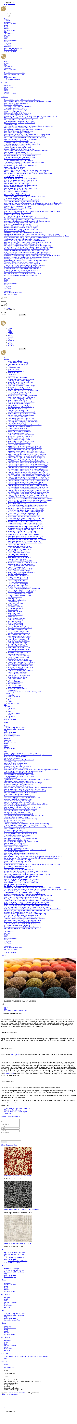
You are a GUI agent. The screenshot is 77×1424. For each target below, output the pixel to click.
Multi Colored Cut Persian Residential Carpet (21, 434)
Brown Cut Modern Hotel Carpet (17, 559)
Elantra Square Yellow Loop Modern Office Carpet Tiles (24, 520)
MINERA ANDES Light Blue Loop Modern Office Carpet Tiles (26, 453)
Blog (5, 32)
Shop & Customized (10, 51)
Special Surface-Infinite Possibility (14, 73)
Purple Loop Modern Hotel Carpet (18, 646)
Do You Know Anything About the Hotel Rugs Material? (20, 155)
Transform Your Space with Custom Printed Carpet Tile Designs (22, 270)
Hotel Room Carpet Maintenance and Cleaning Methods (20, 185)
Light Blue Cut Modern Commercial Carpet (20, 670)
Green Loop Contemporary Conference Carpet (21, 402)
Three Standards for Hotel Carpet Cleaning (16, 141)
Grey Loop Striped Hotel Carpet (17, 574)
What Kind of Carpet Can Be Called (14, 108)
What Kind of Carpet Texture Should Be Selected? (18, 106)
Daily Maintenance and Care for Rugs (15, 231)
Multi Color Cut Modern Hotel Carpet (19, 656)
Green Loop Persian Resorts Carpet (18, 433)
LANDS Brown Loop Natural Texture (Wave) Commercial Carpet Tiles (28, 475)
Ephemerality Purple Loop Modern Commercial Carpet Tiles (25, 526)
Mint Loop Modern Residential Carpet (19, 380)
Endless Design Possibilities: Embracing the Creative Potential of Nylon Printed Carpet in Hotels (32, 255)
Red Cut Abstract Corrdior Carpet (17, 644)
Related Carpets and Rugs (9, 1147)
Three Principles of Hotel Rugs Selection (16, 164)
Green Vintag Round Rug (15, 623)
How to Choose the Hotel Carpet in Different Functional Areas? (22, 154)
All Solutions (4, 97)
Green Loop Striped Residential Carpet (19, 443)
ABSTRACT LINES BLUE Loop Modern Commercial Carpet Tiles (27, 502)
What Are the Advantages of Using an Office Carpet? (19, 123)
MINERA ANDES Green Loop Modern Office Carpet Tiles (25, 448)
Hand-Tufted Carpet (14, 372)
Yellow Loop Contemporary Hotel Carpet (20, 398)
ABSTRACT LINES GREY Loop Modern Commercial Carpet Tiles (27, 505)
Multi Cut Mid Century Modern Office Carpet (21, 397)
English (10, 328)
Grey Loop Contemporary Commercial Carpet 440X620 (24, 588)
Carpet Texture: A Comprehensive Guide (16, 103)
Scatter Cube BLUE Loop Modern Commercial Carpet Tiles (25, 536)
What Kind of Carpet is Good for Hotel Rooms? (18, 182)
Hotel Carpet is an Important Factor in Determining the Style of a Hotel (25, 137)
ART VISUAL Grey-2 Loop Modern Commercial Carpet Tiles (26, 510)
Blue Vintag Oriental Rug (15, 624)
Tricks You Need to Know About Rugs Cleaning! (18, 160)
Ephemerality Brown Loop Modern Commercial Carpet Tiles (25, 525)
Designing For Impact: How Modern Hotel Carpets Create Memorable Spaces (26, 257)
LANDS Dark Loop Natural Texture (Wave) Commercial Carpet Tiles (28, 485)
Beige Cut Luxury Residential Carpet (18, 639)
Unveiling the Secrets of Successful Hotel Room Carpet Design (22, 273)
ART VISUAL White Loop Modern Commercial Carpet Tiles (25, 511)
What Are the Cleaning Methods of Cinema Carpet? (19, 121)
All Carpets (4, 82)
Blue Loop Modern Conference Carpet (19, 546)
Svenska (10, 344)
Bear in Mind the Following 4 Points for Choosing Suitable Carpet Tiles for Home (28, 134)
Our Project (7, 45)
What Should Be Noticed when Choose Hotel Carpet (19, 157)
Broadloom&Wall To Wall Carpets (14, 74)
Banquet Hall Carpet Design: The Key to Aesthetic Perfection (22, 100)
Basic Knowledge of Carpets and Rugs (15, 110)
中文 (9, 330)
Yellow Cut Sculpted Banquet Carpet (18, 575)
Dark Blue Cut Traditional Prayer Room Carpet (21, 662)
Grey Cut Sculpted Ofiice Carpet (17, 544)
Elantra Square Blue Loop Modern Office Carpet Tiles (23, 513)
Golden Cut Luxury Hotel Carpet (17, 672)
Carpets (6, 19)
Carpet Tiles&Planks (10, 77)
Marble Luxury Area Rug (15, 619)
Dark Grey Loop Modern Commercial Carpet (21, 415)
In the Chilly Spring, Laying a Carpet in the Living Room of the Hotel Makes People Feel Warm (32, 211)
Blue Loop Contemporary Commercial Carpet (21, 418)
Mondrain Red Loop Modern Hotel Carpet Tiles (22, 531)
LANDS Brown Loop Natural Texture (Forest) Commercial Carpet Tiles (29, 474)
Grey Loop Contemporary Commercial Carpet (21, 412)
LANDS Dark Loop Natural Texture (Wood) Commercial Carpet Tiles (28, 487)
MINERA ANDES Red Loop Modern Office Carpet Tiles (24, 449)
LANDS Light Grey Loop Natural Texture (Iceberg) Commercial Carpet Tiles (30, 498)
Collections (11, 376)
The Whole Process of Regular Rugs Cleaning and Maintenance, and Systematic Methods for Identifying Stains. (36, 236)
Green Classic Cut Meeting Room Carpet (20, 628)
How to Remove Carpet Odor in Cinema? (16, 114)
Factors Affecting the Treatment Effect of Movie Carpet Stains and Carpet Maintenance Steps (31, 116)
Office (6, 25)
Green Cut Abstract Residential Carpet (19, 570)
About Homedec (9, 33)
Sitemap (3, 1396)
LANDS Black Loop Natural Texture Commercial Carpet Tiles (26, 461)
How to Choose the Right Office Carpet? (16, 152)
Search (23, 315)
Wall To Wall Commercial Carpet (17, 688)
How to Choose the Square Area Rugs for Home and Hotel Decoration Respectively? (28, 173)
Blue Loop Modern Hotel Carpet (17, 408)
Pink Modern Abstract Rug (15, 608)
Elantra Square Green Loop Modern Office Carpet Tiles (24, 515)
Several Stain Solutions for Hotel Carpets (16, 186)
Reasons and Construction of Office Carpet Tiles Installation (21, 226)
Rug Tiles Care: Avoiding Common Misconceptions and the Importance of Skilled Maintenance (32, 234)
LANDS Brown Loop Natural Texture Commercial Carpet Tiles (26, 472)
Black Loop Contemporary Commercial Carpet (21, 385)
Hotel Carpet (11, 680)
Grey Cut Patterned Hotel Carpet (17, 416)
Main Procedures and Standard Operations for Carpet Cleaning (22, 244)
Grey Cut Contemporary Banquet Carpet (19, 587)
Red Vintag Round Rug (14, 621)
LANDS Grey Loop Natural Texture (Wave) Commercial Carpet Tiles (28, 495)
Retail (6, 27)
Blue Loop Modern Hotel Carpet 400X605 (20, 569)
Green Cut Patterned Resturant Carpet (19, 552)
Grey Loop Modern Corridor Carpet (18, 657)
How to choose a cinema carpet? (13, 209)
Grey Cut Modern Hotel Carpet (17, 669)
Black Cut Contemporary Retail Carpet (19, 636)
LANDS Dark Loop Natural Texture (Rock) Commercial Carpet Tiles (28, 482)
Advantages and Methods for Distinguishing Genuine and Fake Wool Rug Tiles (27, 221)
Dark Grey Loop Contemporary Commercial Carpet (23, 421)
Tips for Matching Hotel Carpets (13, 177)
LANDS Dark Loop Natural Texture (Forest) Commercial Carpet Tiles (28, 479)
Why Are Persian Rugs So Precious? (14, 193)
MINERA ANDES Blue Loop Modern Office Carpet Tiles (25, 446)
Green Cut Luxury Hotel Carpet (17, 674)
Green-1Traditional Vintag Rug (17, 626)
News (6, 41)
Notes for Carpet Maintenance (13, 105)
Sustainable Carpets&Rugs (12, 79)
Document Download (10, 50)
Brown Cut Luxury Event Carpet (17, 567)
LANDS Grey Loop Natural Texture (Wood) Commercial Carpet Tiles (28, 497)
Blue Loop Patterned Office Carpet (18, 554)
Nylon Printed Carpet (14, 683)
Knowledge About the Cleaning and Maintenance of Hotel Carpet (23, 129)
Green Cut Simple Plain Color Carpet (19, 631)
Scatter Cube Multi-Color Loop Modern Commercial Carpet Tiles (27, 539)
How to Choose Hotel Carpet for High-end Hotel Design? (21, 188)
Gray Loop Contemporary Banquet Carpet (20, 389)
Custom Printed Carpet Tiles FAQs (18, 1262)
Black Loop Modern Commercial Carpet (19, 651)
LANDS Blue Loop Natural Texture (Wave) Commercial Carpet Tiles (28, 469)
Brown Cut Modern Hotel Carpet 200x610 (20, 561)
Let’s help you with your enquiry (10, 1116)
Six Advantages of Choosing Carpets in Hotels (17, 213)
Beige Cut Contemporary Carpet (17, 677)
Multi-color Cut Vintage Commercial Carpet (21, 382)
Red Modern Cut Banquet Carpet (17, 629)
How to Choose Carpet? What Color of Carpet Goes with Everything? (24, 136)
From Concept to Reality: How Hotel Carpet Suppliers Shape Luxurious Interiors (27, 252)
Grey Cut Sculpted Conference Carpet (19, 577)
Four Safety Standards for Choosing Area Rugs (18, 146)
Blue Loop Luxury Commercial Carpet (19, 430)
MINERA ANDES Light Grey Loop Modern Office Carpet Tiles (26, 456)
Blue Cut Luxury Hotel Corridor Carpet (19, 549)
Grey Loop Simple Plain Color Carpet (19, 633)
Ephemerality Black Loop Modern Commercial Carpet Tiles (25, 521)
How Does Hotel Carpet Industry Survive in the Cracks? (20, 139)
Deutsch (10, 333)
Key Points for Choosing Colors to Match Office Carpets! (21, 222)
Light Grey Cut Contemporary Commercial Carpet (22, 420)
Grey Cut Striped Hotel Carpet (17, 580)
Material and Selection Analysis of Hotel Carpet (18, 208)
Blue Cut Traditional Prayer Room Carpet (20, 660)
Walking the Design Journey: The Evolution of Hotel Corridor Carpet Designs (26, 250)
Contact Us (7, 46)
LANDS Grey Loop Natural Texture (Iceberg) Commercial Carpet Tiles (28, 492)
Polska (10, 342)
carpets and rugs (14, 1054)
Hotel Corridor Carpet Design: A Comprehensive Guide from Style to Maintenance (28, 101)
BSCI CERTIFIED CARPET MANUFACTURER (18, 119)
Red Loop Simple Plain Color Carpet (18, 634)
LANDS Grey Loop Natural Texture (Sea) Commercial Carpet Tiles (27, 493)
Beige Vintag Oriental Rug (15, 603)
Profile (6, 37)
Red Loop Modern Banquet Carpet (18, 582)
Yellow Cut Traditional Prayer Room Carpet (20, 667)
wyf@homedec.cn (9, 4)
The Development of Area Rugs (13, 168)
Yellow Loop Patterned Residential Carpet (20, 547)
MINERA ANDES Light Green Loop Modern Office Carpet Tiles (27, 454)
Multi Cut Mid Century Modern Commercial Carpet (23, 390)
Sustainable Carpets (13, 369)
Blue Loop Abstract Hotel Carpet (17, 642)
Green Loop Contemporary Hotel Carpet (19, 392)
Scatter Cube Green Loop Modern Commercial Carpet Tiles (25, 538)
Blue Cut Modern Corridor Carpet (18, 556)
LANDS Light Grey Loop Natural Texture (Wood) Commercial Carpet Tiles (30, 500)
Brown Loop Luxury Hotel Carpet (18, 579)
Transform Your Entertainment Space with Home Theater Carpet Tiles (24, 265)
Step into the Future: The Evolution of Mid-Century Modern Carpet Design (26, 218)
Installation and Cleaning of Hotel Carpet (16, 191)
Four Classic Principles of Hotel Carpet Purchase (18, 131)
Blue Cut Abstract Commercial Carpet (19, 675)
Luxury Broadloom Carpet (15, 687)
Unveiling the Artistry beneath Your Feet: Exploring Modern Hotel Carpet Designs (28, 245)
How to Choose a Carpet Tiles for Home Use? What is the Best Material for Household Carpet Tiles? (33, 203)
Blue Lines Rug (12, 598)
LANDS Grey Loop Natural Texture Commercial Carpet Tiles (26, 489)
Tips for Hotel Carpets (10, 124)
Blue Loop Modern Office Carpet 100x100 (20, 592)
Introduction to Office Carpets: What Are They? (18, 224)
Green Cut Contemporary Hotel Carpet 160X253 (22, 590)
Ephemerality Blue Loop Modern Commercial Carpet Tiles (25, 523)
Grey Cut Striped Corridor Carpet (17, 428)
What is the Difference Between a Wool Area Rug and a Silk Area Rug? (25, 172)
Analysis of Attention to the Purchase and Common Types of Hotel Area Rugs (26, 170)
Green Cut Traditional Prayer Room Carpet (20, 664)
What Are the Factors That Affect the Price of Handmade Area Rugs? (24, 162)
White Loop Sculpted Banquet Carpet (19, 439)
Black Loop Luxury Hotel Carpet (17, 377)
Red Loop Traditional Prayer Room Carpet (20, 665)
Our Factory (7, 35)
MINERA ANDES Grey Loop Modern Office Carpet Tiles (25, 451)
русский (10, 337)
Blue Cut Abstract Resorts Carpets (18, 659)
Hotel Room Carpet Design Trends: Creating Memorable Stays (22, 267)
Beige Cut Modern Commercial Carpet (19, 647)
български (11, 345)
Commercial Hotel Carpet (15, 361)
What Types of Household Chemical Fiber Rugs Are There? (21, 201)
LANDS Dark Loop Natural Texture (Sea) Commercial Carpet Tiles (27, 484)
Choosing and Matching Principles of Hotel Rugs (18, 128)
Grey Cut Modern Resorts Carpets (18, 583)
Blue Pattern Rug (13, 616)
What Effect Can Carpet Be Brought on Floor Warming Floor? (22, 144)
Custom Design (12, 374)
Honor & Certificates (10, 40)
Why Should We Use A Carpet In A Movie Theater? (19, 216)
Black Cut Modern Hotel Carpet (17, 503)
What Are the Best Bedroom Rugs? (14, 198)
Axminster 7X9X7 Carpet (15, 682)
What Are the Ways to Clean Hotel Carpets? (17, 195)
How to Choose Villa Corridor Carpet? (15, 190)
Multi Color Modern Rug (15, 615)
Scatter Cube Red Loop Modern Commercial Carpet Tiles (24, 541)
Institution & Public (10, 30)
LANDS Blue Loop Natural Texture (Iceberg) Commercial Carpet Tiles (28, 464)
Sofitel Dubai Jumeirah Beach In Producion (17, 1108)
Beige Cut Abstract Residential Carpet (19, 641)
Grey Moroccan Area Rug (15, 597)
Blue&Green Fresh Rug (15, 611)
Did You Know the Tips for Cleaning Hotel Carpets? (19, 219)
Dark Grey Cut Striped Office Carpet (18, 438)
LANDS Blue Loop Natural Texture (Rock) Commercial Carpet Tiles (28, 466)
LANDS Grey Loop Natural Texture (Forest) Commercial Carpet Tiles (28, 490)
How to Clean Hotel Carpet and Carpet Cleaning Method (20, 178)
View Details (27, 1177)
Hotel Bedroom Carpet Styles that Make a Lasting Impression (22, 263)
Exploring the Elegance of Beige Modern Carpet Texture (20, 258)
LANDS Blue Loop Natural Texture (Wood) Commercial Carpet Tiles (28, 471)
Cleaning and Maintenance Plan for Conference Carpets (20, 227)
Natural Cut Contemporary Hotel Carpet (19, 431)
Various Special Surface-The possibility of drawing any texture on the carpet (26, 1358)
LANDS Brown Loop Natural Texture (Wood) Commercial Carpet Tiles (28, 477)
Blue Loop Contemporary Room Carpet (19, 557)
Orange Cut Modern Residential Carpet (19, 593)
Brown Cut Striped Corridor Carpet (18, 410)
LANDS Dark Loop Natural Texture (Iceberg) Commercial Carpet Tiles (28, 480)
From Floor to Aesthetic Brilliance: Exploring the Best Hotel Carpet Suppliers (26, 249)
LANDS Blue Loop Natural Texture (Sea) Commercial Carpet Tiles (27, 467)
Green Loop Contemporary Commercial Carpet (21, 565)
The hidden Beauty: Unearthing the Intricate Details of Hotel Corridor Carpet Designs (29, 247)
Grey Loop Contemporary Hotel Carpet (19, 595)
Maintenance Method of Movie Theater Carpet (17, 113)
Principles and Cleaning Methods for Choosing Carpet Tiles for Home (24, 240)
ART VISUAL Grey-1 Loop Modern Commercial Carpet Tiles (26, 508)
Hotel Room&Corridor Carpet (16, 678)
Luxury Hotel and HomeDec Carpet (14, 167)
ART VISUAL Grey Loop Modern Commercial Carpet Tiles (25, 507)
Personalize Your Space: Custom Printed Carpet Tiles (19, 272)
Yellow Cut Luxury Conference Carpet (19, 387)
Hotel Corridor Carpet (14, 685)
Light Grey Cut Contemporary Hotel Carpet (20, 426)
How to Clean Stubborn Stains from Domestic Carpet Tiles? (21, 200)
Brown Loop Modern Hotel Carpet (18, 585)
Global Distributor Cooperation (13, 48)
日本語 (10, 332)
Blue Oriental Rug (13, 605)
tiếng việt (11, 340)
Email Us (3, 955)
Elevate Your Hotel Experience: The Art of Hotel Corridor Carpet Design (25, 260)
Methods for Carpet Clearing (12, 111)
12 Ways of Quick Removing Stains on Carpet (17, 147)
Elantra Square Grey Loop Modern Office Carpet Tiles (23, 516)
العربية (10, 338)
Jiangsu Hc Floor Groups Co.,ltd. (18, 1394)
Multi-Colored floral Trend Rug (17, 600)
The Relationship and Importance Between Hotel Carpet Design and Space (26, 150)
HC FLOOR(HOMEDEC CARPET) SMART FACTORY (21, 275)
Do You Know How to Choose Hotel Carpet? (17, 159)
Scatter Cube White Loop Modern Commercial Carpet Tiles (25, 543)
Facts (5, 38)
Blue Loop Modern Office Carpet (17, 551)
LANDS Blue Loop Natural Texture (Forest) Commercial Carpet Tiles (28, 462)
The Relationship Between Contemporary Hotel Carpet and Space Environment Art (28, 126)
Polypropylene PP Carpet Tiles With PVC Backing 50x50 (24, 692)
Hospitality (7, 22)
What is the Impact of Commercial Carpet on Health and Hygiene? (23, 118)
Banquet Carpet (12, 690)
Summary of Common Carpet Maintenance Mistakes (19, 142)
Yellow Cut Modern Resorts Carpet (18, 652)
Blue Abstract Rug (13, 601)
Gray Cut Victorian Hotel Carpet (17, 394)
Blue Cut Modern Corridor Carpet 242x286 (20, 564)
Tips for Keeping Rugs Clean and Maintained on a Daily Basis (22, 239)
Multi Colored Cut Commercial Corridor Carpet (22, 413)
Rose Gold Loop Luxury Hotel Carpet (19, 405)
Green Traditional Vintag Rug (16, 618)
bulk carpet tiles (9, 1073)
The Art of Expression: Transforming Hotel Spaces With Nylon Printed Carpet (27, 254)
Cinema (6, 28)
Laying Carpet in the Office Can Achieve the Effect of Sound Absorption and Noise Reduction (31, 204)
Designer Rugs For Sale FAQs (16, 1259)
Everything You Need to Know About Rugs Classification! (21, 229)
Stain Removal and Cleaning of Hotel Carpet (17, 132)
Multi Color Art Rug (14, 613)
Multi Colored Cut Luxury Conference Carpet (21, 441)
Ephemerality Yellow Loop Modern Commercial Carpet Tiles (25, 528)
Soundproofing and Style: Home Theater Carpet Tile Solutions (22, 268)
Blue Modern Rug (13, 610)
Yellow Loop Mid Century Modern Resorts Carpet (22, 395)
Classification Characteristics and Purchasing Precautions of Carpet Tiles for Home (28, 242)
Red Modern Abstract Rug (15, 606)
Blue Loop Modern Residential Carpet (19, 638)
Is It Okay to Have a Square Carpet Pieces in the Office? (20, 180)
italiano (10, 335)
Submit (3, 1143)
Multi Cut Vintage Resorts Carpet (17, 400)
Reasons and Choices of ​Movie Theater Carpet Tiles (19, 149)
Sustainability (8, 43)
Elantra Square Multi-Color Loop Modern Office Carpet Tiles (26, 518)
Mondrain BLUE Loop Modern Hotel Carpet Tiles (22, 529)
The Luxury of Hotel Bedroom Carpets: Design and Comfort (21, 262)
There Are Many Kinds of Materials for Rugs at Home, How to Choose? (25, 196)
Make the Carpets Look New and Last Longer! (17, 206)
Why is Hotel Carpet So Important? (14, 175)
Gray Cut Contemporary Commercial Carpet (21, 379)
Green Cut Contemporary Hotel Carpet (19, 444)
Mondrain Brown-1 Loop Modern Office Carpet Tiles (23, 534)
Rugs (5, 76)
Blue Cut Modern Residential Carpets (19, 403)
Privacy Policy (13, 1396)
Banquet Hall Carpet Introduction (14, 214)
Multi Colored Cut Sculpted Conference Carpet (21, 572)
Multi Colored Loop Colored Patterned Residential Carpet (24, 425)
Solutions (7, 20)
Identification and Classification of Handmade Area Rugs (20, 165)
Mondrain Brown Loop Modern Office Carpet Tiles (23, 533)
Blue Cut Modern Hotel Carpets (17, 423)
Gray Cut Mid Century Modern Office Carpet (21, 407)
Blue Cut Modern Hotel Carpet (17, 384)
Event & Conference (10, 23)
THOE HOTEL (8, 1113)
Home (6, 358)
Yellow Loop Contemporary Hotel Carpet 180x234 (22, 562)
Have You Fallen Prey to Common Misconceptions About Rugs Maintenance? (26, 237)
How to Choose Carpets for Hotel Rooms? (16, 183)
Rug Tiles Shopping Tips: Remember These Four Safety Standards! (23, 232)
